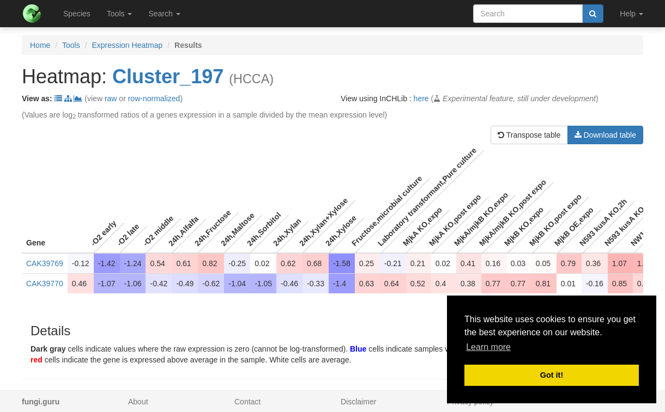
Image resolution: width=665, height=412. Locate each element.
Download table (605, 135)
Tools (71, 45)
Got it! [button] (551, 375)
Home (40, 45)
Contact (247, 401)
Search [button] (164, 13)
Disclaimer (358, 401)
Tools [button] (119, 13)
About (138, 401)
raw (111, 98)
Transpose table (529, 135)
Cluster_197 (167, 76)
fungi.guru (40, 401)
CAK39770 (44, 283)
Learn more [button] (488, 347)
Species (76, 13)
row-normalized (154, 98)
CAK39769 (44, 263)
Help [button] (631, 13)
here (421, 98)
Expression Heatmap (127, 45)
